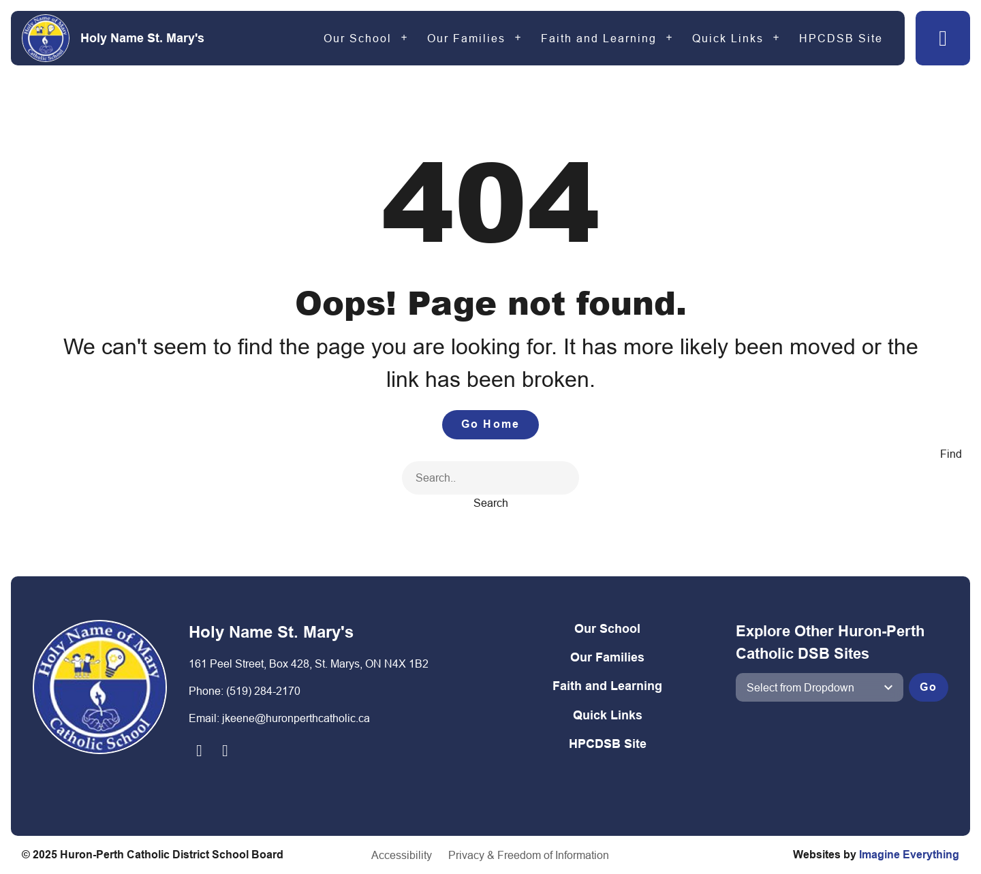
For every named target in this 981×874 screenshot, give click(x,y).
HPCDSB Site (841, 38)
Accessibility (401, 855)
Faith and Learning (599, 38)
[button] (943, 38)
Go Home (490, 424)
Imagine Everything (909, 854)
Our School (358, 38)
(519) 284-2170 (263, 691)
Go (928, 687)
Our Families (466, 38)
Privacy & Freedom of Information (528, 855)
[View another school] (819, 687)
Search (490, 503)
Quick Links (728, 38)
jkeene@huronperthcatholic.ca (296, 718)
